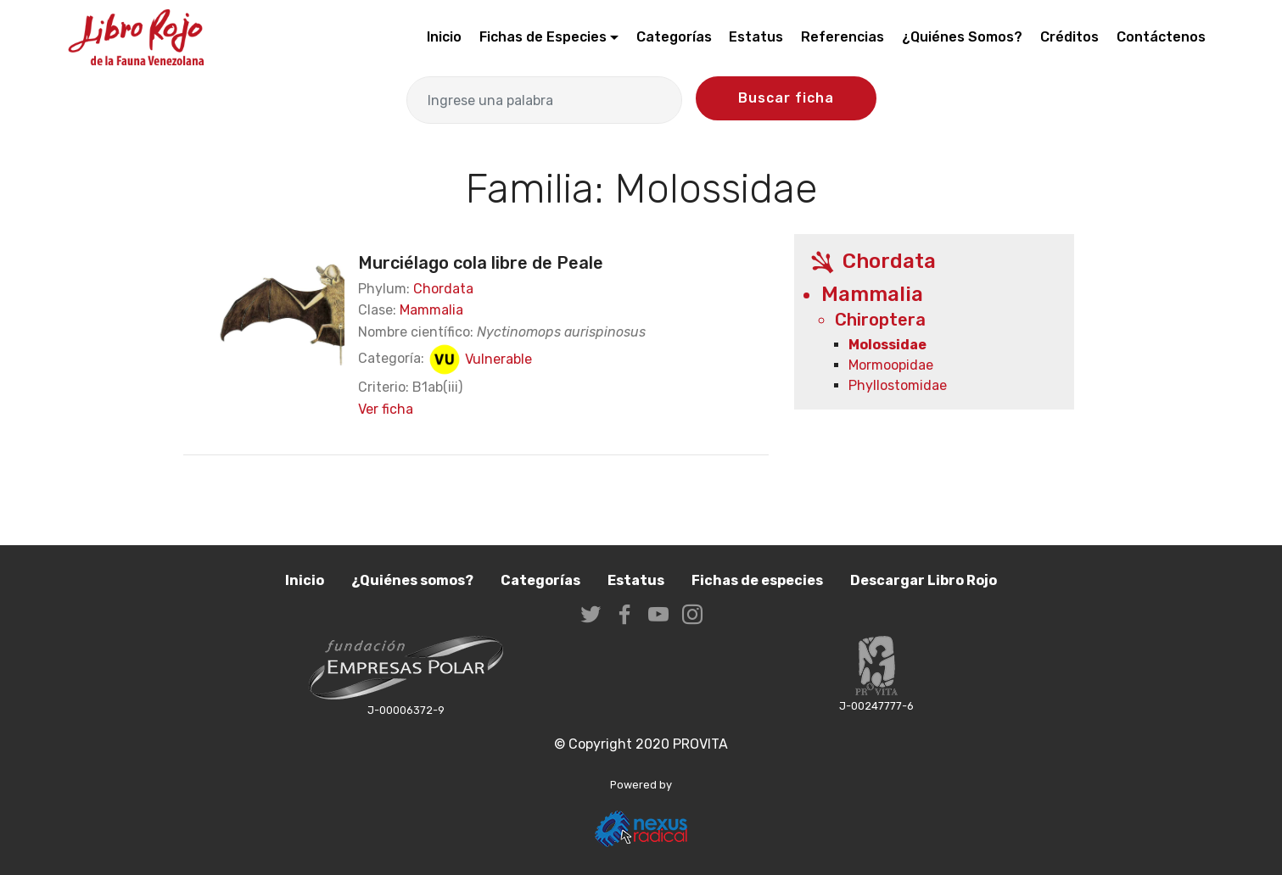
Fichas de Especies (543, 37)
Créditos (1069, 37)
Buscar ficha (786, 98)
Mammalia (431, 310)
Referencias (842, 37)
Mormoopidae (890, 365)
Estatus (756, 37)
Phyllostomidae (897, 385)
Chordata (443, 289)
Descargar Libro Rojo (923, 580)
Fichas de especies (757, 580)
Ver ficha (385, 409)
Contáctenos (1161, 37)
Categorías (674, 37)
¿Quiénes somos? (412, 580)
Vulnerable (480, 359)
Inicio (444, 37)
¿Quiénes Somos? (962, 37)
